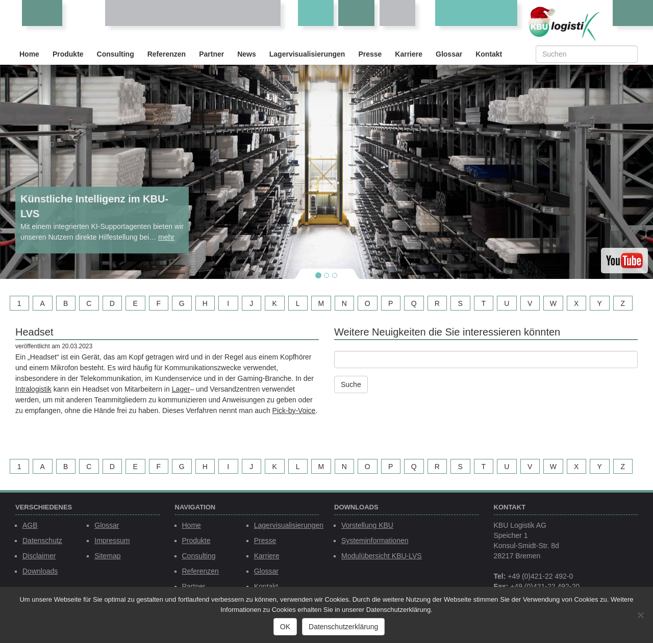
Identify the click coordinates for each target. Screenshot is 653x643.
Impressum (112, 540)
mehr (166, 237)
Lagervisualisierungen (307, 54)
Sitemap (107, 556)
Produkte (68, 54)
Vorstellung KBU (367, 525)
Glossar (449, 54)
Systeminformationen (375, 540)
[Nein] (640, 615)
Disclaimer (39, 556)
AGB (30, 525)
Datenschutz (42, 540)
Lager (181, 389)
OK (285, 627)
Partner (211, 54)
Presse (370, 54)
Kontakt (488, 54)
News (246, 54)
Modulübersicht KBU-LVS (381, 556)
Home (29, 54)
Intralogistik (33, 389)
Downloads (40, 571)
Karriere (408, 54)
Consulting (115, 54)
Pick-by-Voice (294, 410)
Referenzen (166, 54)
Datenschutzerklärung (343, 627)
